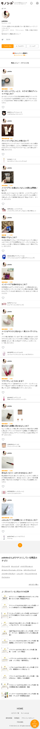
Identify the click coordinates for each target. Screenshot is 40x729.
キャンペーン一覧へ (20, 55)
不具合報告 (20, 722)
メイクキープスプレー (8, 573)
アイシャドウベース (31, 573)
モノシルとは (25, 713)
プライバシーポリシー (28, 718)
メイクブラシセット (26, 566)
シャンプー (20, 573)
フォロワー (20, 46)
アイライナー (6, 577)
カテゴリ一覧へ (33, 584)
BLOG (8, 39)
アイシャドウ (6, 566)
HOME (20, 708)
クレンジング (15, 566)
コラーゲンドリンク (29, 570)
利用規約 (16, 718)
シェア (32, 46)
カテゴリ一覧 (15, 713)
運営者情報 (9, 718)
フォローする (7, 46)
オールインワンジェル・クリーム (12, 570)
